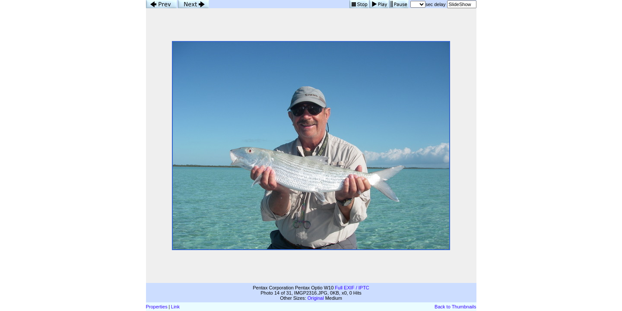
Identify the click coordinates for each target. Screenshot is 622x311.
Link (175, 306)
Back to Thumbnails (455, 306)
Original (316, 298)
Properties (157, 306)
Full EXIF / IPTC (352, 287)
